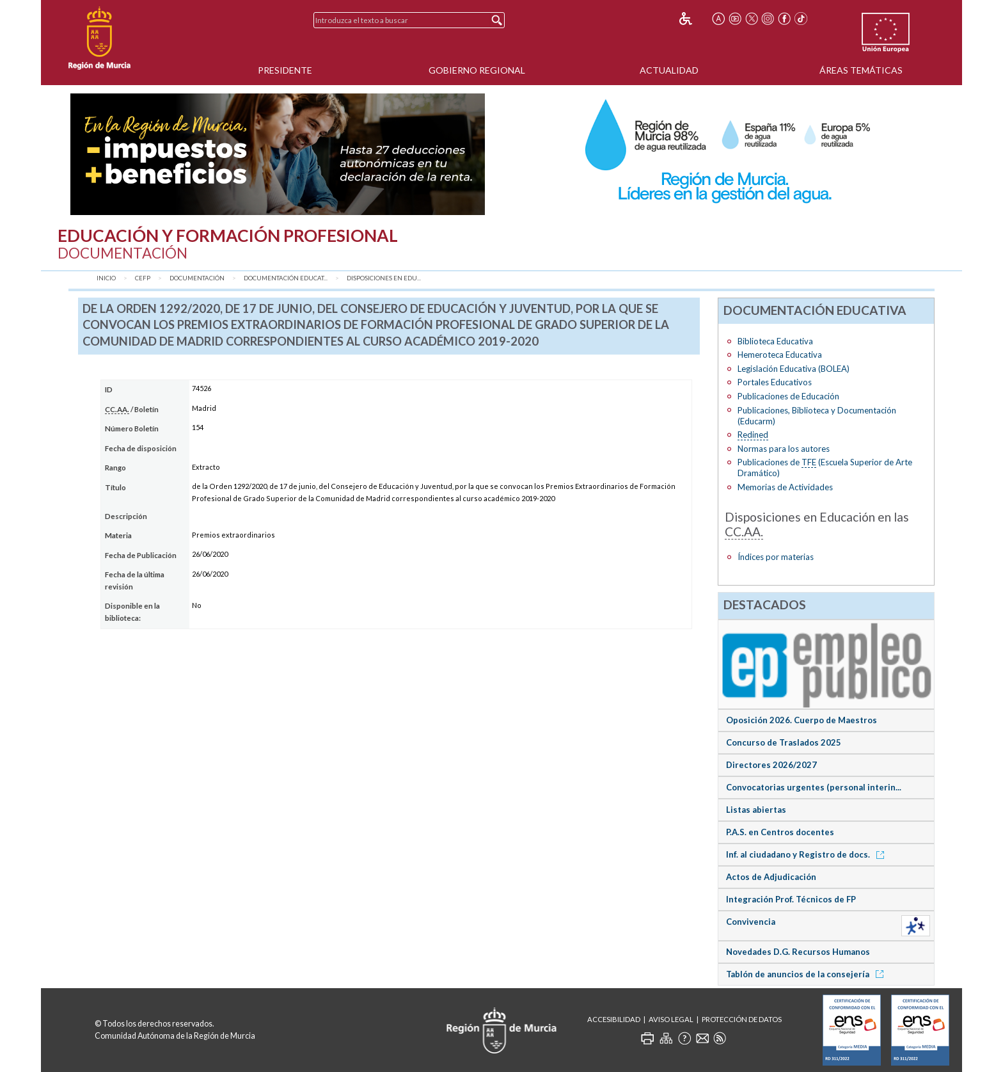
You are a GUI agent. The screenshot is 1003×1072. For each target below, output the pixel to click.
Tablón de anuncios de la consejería (807, 974)
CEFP (142, 278)
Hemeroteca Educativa (780, 354)
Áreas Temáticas (861, 70)
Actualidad (669, 70)
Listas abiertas (756, 809)
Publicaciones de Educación (788, 396)
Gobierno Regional (477, 70)
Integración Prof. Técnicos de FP (791, 899)
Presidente (285, 70)
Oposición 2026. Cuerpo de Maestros (801, 720)
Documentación (197, 278)
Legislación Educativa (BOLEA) (793, 369)
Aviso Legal (671, 1019)
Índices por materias (776, 557)
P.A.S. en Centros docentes (780, 832)
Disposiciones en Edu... (384, 278)
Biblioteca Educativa (775, 341)
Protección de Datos (742, 1019)
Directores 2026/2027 (771, 765)
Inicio (106, 278)
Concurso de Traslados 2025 (783, 742)
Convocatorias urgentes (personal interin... (813, 787)
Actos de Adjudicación (771, 877)
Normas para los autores (784, 449)
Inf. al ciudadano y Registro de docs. (807, 854)
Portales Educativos (775, 382)
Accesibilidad (613, 1019)
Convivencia (750, 921)
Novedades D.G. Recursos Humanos (798, 952)
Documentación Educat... (286, 278)
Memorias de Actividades (785, 487)
